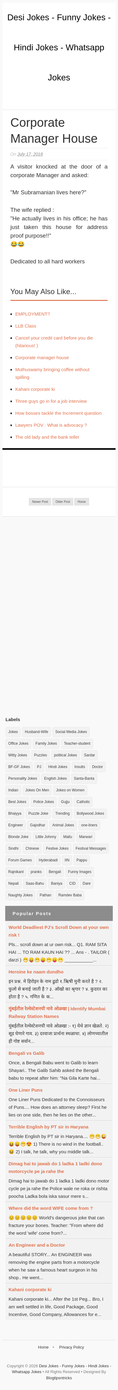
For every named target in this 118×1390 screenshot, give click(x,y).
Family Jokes (46, 743)
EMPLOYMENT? (32, 313)
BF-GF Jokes (19, 767)
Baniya (56, 883)
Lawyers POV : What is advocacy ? (51, 425)
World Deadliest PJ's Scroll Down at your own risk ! (59, 931)
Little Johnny (46, 837)
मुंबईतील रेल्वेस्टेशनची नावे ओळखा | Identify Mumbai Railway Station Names (57, 1012)
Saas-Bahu (35, 883)
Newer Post (40, 501)
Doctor (97, 767)
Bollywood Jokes (90, 813)
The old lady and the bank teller (47, 437)
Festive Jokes (57, 848)
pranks (36, 872)
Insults (79, 767)
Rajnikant (16, 872)
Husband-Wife (36, 732)
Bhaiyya (14, 813)
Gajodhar (37, 825)
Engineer (15, 825)
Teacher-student (77, 743)
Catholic (83, 802)
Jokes (13, 732)
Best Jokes (17, 802)
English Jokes (55, 778)
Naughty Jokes (20, 895)
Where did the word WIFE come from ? (51, 1208)
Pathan (45, 895)
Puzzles (40, 755)
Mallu (67, 837)
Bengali (55, 872)
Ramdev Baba (70, 895)
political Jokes (65, 755)
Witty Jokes (17, 755)
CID (72, 883)
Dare (87, 883)
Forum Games (20, 860)
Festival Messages (91, 848)
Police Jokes (43, 802)
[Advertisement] (51, 616)
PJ (39, 767)
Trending (62, 813)
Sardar (89, 755)
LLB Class (25, 325)
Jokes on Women (70, 790)
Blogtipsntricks (59, 1378)
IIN (67, 860)
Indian (13, 790)
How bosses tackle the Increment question (58, 413)
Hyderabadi (48, 860)
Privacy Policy (71, 1347)
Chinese (32, 848)
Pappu (81, 860)
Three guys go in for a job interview (51, 401)
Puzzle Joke (38, 813)
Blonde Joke (18, 837)
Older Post (62, 501)
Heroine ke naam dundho (36, 971)
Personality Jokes (22, 778)
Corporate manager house (42, 357)
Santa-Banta (84, 778)
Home (82, 501)
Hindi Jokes (57, 767)
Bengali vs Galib (26, 1053)
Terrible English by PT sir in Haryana (49, 1126)
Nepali (13, 883)
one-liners (89, 825)
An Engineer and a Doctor (37, 1245)
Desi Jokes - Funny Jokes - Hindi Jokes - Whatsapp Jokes (59, 47)
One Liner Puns (26, 1090)
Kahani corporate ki (35, 389)
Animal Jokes (63, 825)
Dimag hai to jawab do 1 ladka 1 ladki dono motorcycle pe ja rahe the (55, 1167)
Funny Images (79, 872)
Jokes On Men (37, 790)
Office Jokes (18, 743)
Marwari (85, 837)
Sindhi (13, 848)
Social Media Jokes (71, 732)
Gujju (65, 802)
